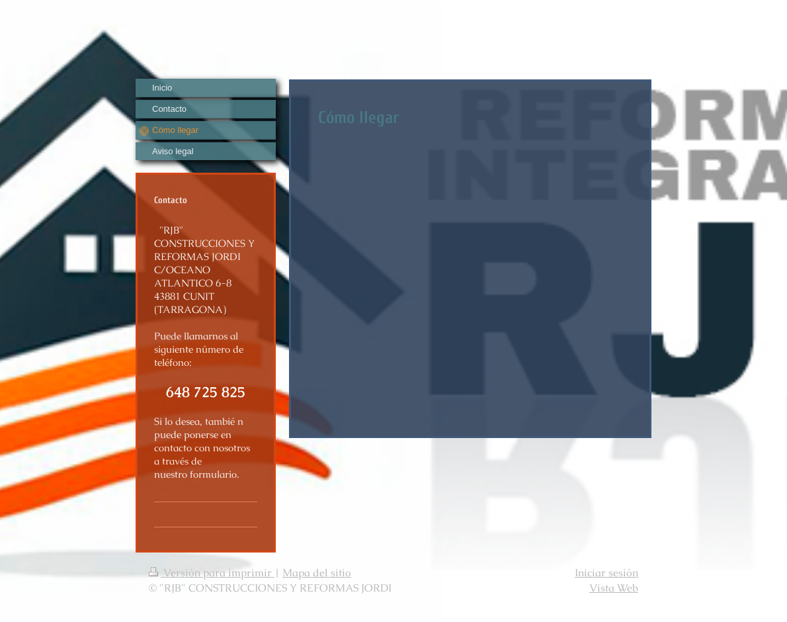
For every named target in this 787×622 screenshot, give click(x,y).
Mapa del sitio (316, 573)
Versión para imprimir (211, 573)
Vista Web (613, 588)
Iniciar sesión (606, 573)
